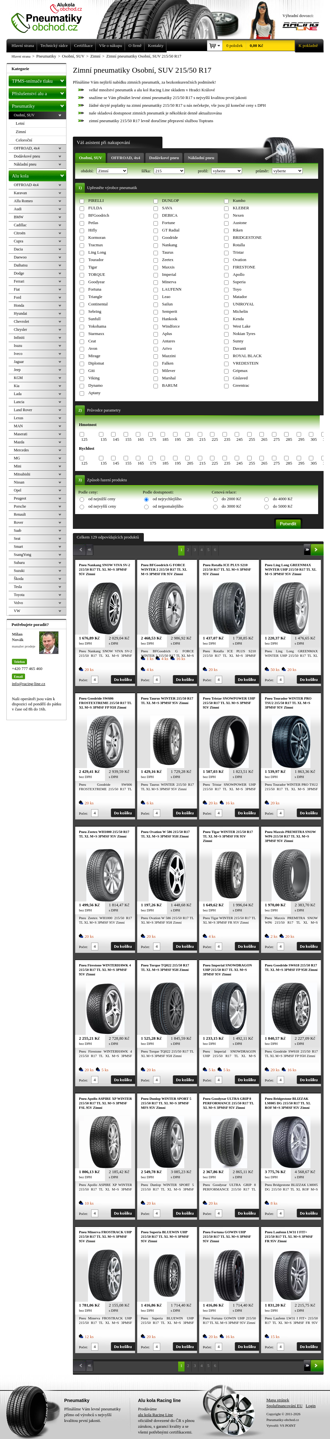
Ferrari (19, 281)
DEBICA (170, 215)
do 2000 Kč (231, 498)
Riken (238, 230)
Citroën (19, 233)
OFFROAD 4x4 (26, 185)
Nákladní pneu (201, 157)
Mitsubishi (22, 474)
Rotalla (239, 244)
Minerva (169, 281)
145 (116, 439)
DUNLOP (170, 200)
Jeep (17, 369)
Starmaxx (96, 333)
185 (165, 439)
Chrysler (20, 329)
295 (301, 439)
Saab (17, 530)
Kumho (239, 200)
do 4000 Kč (282, 498)
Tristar (238, 252)
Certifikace (83, 45)
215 (202, 439)
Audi (18, 209)
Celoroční (24, 140)
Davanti (239, 348)
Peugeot (20, 498)
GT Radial (170, 230)
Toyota (19, 595)
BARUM (170, 385)
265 (264, 439)
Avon (92, 348)
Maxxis (168, 267)
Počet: (83, 680)
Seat (17, 538)
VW (17, 611)
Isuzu (18, 345)
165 (140, 439)
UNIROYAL (243, 304)
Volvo (18, 603)
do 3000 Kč (231, 506)
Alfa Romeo (23, 201)
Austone (240, 222)
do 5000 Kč (282, 506)
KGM (18, 378)
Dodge (19, 273)
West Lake (241, 326)
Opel (17, 490)
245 (239, 439)
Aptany (94, 392)
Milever (168, 370)
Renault (20, 514)
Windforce (171, 326)
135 (103, 439)
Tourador (95, 259)
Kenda (238, 318)
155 (128, 439)
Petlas (93, 222)
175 (153, 439)
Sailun (167, 304)
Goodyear (96, 281)
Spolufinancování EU (284, 1405)
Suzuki (19, 570)
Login (311, 1405)
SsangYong (22, 554)
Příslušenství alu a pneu (39, 93)
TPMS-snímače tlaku (39, 80)
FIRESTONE (244, 267)
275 (277, 439)
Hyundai (20, 313)
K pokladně (306, 45)
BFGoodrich (98, 215)
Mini (17, 466)
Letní (20, 123)
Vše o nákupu (110, 45)
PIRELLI (96, 200)
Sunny (238, 341)
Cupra (18, 241)
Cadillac (20, 225)
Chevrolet (21, 321)
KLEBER (241, 207)
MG (17, 458)
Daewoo (20, 257)
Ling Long (97, 252)
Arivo (167, 348)
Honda (19, 305)
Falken (167, 363)
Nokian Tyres (244, 333)
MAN (18, 426)
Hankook (170, 318)
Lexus (18, 418)
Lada (18, 394)
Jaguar (19, 361)
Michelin (240, 311)
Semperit (169, 311)
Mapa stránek (277, 1400)
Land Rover (23, 410)
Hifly (92, 230)
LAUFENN (172, 289)
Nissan (19, 482)
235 (227, 439)
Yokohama (97, 326)
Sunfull (94, 318)
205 (190, 439)
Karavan (20, 193)
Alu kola (39, 174)
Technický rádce (54, 45)
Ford (17, 297)
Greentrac (241, 385)
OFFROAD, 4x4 (125, 157)
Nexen (238, 215)
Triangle (95, 296)
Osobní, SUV (90, 157)
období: (88, 170)
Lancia (19, 402)
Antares (168, 341)
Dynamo (95, 385)
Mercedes (21, 450)
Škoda (18, 578)
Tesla (18, 586)
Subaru (19, 562)
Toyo (237, 289)
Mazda (19, 442)
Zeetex (167, 259)
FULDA (95, 207)
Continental (98, 304)
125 (84, 439)
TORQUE (96, 274)
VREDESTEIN (245, 363)
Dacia (18, 249)
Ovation (239, 259)
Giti (91, 370)
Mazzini (169, 355)
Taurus (167, 252)
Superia (239, 281)
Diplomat (96, 363)
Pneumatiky (39, 105)
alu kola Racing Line (155, 1414)
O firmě (135, 45)
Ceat (92, 341)
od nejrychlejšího (167, 498)
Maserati (20, 434)
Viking (94, 378)
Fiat (17, 289)
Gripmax (240, 370)
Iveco (18, 353)
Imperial (169, 274)
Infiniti (19, 337)
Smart (18, 546)
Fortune (168, 222)
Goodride (170, 237)
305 (313, 439)
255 (252, 439)
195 (178, 439)
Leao (166, 296)
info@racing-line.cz (28, 683)
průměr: (263, 170)
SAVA (167, 207)
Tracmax (95, 244)
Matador (240, 296)
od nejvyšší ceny (102, 506)
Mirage (94, 355)
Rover (18, 522)
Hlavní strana (21, 56)
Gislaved (240, 378)
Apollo (238, 274)
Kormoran (96, 237)
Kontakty (155, 45)
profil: (203, 170)
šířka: (147, 170)
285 (289, 439)
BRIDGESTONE (247, 237)
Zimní (21, 131)
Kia (16, 386)
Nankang (169, 244)
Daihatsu (21, 265)
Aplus (167, 333)
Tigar (92, 267)
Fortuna (94, 289)
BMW (18, 217)
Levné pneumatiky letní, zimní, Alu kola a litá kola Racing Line (51, 16)
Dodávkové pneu (164, 157)
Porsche (20, 506)
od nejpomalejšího (168, 506)
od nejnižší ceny (101, 498)
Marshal (169, 378)
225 (215, 439)
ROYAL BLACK (247, 355)
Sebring (94, 311)
